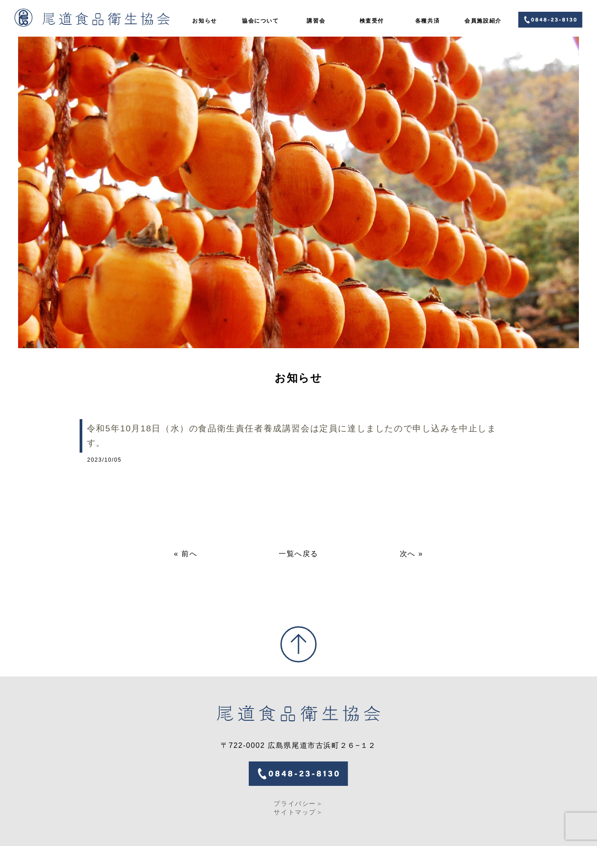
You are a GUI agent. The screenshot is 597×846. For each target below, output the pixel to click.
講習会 (316, 21)
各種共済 (427, 21)
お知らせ (204, 21)
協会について (260, 21)
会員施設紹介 (483, 21)
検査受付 (372, 21)
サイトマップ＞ (298, 812)
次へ (408, 554)
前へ (189, 554)
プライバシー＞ (298, 803)
